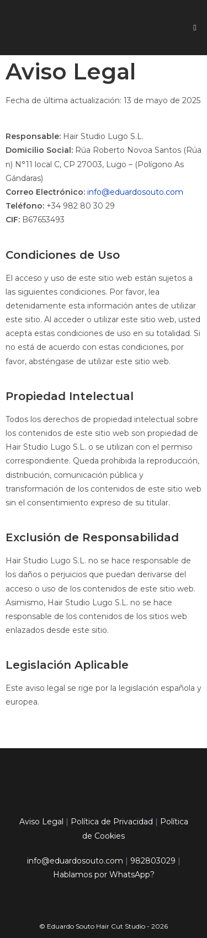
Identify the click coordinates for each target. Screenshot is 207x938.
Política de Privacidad (112, 822)
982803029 (153, 861)
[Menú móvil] (195, 27)
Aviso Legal (41, 822)
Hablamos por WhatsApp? (104, 875)
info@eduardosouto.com (135, 192)
